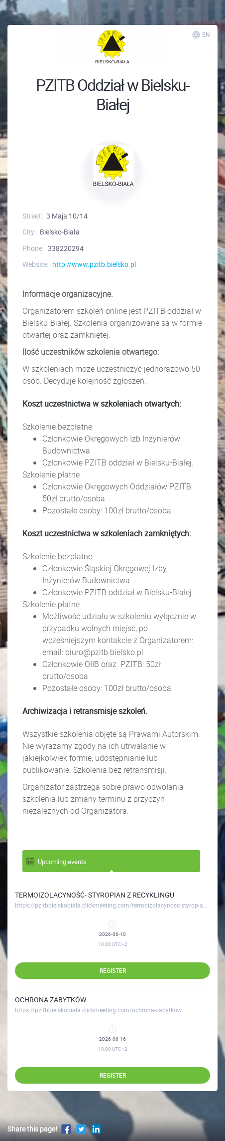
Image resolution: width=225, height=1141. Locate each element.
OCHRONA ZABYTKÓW (50, 999)
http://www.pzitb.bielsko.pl (94, 264)
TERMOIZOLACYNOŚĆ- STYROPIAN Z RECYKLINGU (94, 895)
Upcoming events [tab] (56, 861)
